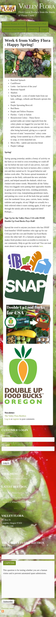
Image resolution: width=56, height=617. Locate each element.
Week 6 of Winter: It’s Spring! (15, 502)
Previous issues (7, 608)
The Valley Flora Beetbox (15, 416)
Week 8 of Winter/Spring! (13, 493)
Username (6, 436)
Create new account (9, 454)
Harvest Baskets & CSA (14, 24)
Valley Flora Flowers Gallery (15, 478)
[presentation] (15, 585)
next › (16, 508)
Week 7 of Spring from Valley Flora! (18, 497)
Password (6, 445)
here (41, 246)
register (16, 419)
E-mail (5, 553)
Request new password (11, 457)
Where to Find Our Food (14, 29)
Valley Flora (36, 6)
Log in (7, 419)
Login (44, 29)
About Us (33, 29)
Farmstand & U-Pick (37, 24)
